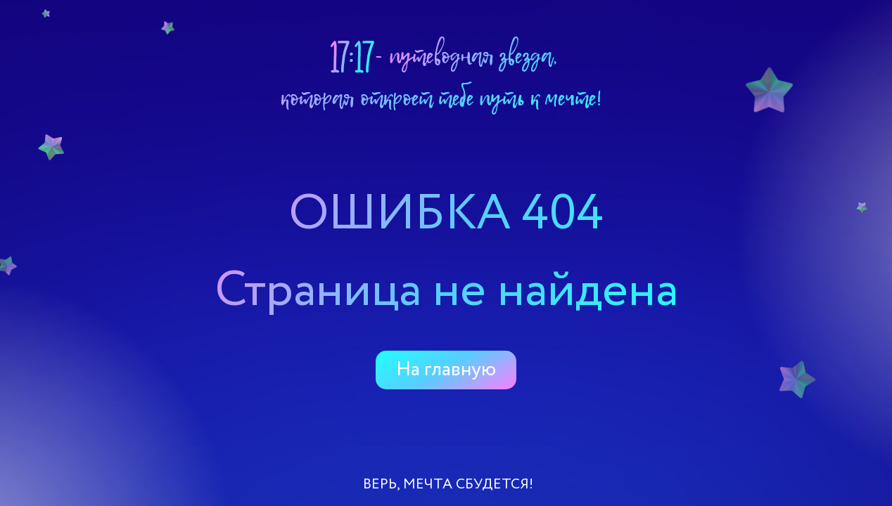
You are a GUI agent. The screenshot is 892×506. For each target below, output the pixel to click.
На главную (446, 369)
